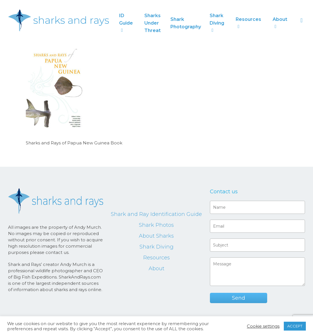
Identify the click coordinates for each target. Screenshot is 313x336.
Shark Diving (156, 247)
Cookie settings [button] (263, 326)
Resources (156, 258)
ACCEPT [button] (294, 326)
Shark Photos (156, 225)
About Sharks (156, 236)
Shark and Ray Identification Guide (156, 214)
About (156, 268)
